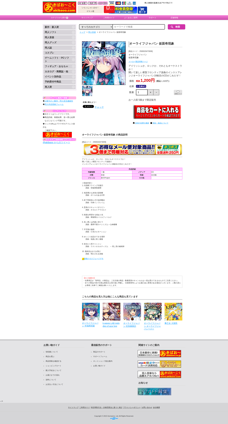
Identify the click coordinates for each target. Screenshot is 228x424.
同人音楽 (49, 37)
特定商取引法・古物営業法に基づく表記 (106, 407)
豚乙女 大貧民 (171, 323)
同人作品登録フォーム (54, 104)
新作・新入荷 (52, 27)
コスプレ (49, 53)
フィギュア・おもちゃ (56, 66)
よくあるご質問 (130, 18)
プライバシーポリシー (132, 407)
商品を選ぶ (50, 356)
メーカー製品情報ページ (138, 62)
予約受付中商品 (53, 81)
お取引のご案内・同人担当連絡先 (59, 101)
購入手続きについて (53, 370)
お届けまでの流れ (53, 375)
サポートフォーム (100, 356)
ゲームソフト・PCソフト (57, 59)
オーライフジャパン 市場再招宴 (90, 324)
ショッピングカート (53, 366)
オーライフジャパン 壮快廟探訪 (131, 324)
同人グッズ (50, 42)
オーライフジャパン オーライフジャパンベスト (152, 326)
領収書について (52, 352)
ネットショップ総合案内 (102, 361)
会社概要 (156, 407)
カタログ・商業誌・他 (56, 71)
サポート (152, 18)
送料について (51, 380)
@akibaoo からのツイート (56, 142)
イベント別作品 (53, 76)
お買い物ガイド (99, 366)
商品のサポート (99, 352)
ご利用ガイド (109, 18)
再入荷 (48, 87)
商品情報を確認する (53, 361)
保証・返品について (160, 123)
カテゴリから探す (59, 18)
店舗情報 (174, 18)
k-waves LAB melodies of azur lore (111, 324)
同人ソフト (50, 32)
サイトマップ (87, 18)
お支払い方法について (54, 384)
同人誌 (48, 47)
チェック (99, 107)
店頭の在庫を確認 (142, 123)
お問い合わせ (147, 407)
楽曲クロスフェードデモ (92, 259)
